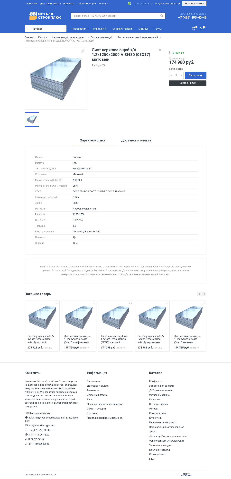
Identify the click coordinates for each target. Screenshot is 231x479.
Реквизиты (69, 3)
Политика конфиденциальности (105, 417)
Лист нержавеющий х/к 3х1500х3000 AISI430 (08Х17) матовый (41, 339)
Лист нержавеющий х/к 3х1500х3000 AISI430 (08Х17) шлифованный (77, 339)
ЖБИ (152, 459)
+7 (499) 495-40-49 (192, 17)
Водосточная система (161, 385)
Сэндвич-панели (158, 404)
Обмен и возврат (87, 3)
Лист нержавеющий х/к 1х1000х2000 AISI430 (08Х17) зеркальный (151, 339)
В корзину (196, 75)
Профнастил (156, 381)
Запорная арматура (160, 445)
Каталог (45, 28)
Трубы (152, 431)
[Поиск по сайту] (115, 16)
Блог (89, 399)
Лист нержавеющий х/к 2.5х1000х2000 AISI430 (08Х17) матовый (114, 339)
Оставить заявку (194, 3)
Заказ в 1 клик (188, 83)
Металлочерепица (159, 394)
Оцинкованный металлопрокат (166, 440)
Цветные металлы (159, 449)
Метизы (153, 408)
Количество (176, 69)
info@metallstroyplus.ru (167, 3)
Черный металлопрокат (162, 422)
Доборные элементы (161, 390)
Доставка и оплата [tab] (136, 140)
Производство (157, 413)
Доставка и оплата (50, 3)
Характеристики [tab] (92, 140)
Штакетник (155, 417)
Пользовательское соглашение (105, 404)
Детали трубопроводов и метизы (168, 436)
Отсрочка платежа (97, 394)
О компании (31, 3)
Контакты (104, 3)
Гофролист (155, 399)
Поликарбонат (157, 454)
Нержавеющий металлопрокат (166, 427)
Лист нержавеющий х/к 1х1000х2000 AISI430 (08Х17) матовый (187, 339)
